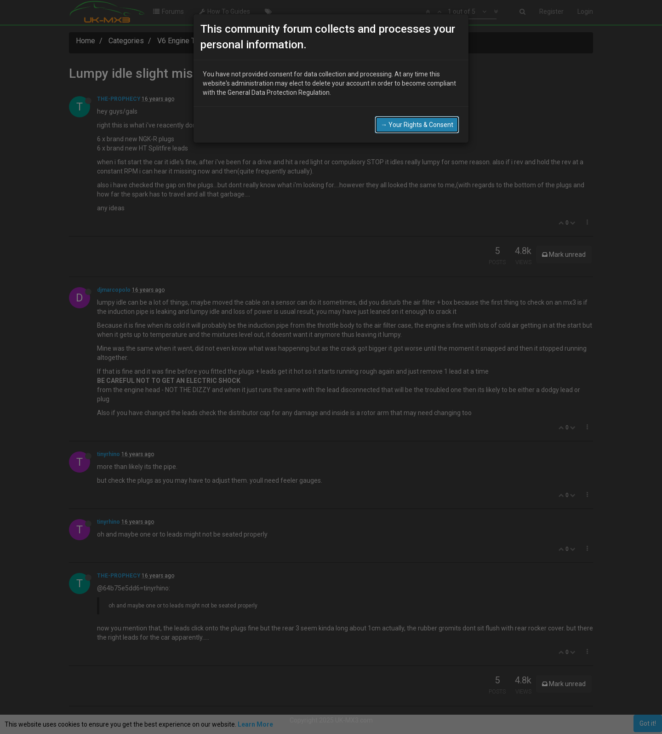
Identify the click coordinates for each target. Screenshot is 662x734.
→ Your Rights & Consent (417, 124)
